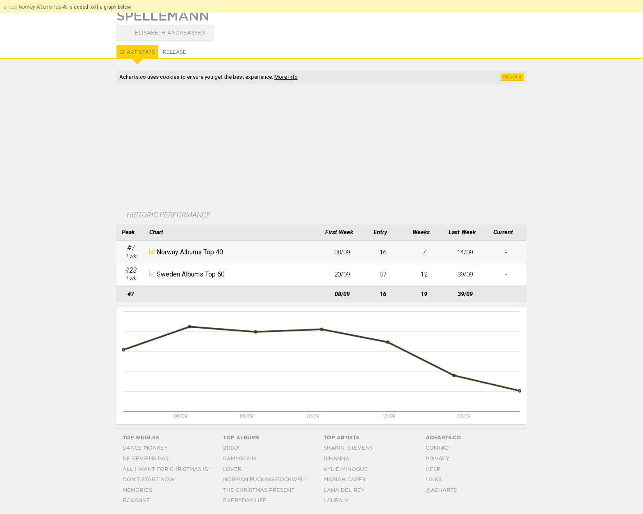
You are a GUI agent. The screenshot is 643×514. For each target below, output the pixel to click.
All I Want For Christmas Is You (172, 469)
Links (434, 479)
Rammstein (239, 458)
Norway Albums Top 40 (190, 252)
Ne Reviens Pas (146, 458)
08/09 (342, 252)
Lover (232, 469)
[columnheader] (130, 232)
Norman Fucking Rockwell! (266, 479)
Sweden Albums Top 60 (191, 274)
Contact (438, 448)
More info (286, 76)
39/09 (465, 274)
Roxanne (136, 500)
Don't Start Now (149, 479)
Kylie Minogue (346, 469)
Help (433, 469)
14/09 (465, 252)
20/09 (342, 274)
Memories (137, 490)
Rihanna (336, 458)
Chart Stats (137, 52)
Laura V (336, 500)
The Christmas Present (258, 490)
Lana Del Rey (344, 490)
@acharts (441, 490)
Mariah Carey (345, 479)
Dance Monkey (145, 448)
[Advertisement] (321, 148)
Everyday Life (245, 500)
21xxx (231, 448)
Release (174, 52)
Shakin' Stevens (348, 448)
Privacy (437, 458)
